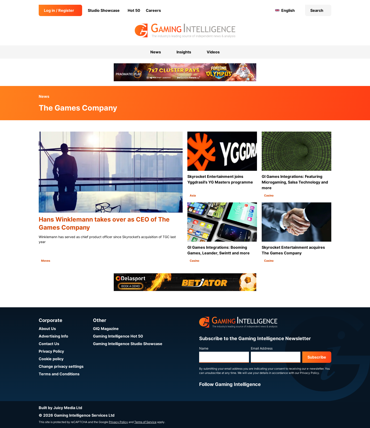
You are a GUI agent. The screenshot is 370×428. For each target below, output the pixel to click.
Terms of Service (145, 422)
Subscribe (316, 357)
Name (203, 348)
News (44, 96)
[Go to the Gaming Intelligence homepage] (185, 31)
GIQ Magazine (106, 328)
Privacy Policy (51, 351)
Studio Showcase (104, 10)
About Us (47, 328)
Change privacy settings (61, 366)
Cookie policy (51, 358)
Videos (213, 52)
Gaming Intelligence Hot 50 (118, 336)
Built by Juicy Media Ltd (60, 407)
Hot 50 (134, 10)
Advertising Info (53, 336)
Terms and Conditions (59, 374)
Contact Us (49, 343)
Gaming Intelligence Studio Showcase (127, 343)
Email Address (262, 348)
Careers (153, 10)
